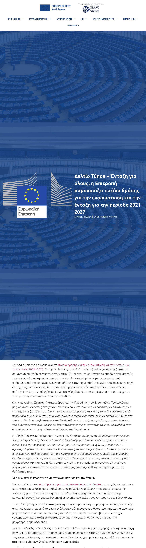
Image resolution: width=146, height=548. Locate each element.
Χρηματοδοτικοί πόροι (105, 19)
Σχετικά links (131, 19)
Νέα (84, 19)
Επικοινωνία (73, 25)
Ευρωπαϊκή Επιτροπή (40, 19)
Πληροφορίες (15, 19)
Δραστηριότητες (66, 19)
